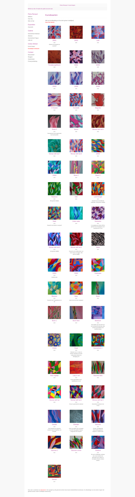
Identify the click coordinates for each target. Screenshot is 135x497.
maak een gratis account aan (45, 8)
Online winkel (33, 44)
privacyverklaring (32, 61)
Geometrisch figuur (33, 38)
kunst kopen (31, 46)
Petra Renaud (63, 5)
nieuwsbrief (31, 54)
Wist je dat (31, 21)
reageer (30, 57)
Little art (30, 40)
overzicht (30, 27)
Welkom (30, 16)
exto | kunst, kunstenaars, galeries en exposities (33, 5)
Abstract (30, 36)
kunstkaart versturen (33, 48)
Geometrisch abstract (34, 33)
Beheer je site (31, 8)
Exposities (31, 24)
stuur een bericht (49, 22)
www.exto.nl (43, 490)
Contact (30, 52)
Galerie (30, 31)
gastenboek (31, 59)
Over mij (30, 18)
